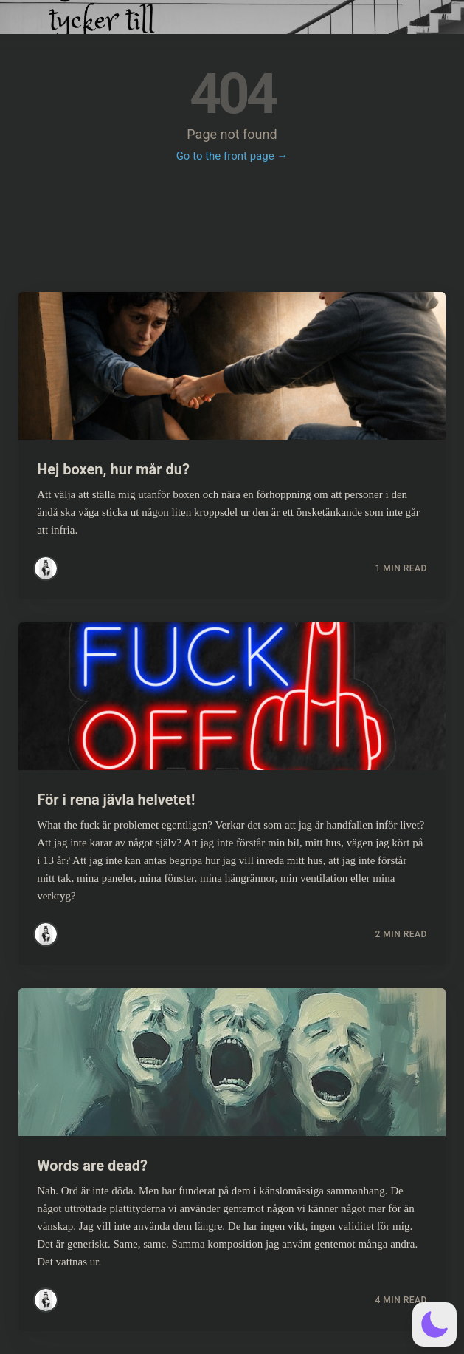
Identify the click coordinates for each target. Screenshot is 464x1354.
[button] (434, 1324)
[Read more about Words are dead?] (232, 1062)
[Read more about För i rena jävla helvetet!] (232, 696)
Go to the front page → (232, 156)
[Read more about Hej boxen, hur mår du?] (232, 366)
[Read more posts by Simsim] (45, 568)
